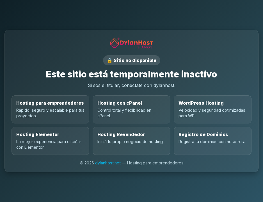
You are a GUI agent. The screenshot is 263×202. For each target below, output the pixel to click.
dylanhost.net (108, 162)
